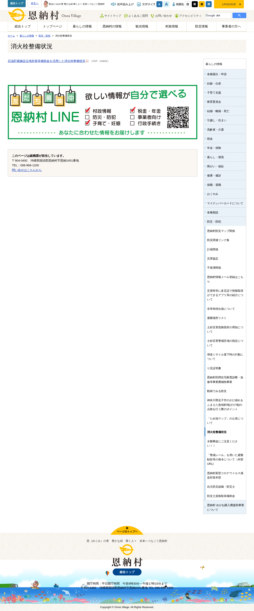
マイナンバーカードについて (225, 203)
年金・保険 (214, 147)
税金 (210, 138)
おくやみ (212, 194)
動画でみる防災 (217, 391)
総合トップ (16, 3)
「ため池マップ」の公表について (225, 420)
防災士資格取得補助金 (221, 496)
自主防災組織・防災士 (221, 486)
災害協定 (212, 258)
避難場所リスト (217, 318)
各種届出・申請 (217, 74)
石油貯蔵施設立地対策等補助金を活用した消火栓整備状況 (48, 61)
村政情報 (171, 26)
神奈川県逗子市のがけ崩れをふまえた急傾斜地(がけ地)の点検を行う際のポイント (225, 405)
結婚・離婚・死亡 (218, 111)
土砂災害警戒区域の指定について (225, 343)
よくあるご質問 (138, 15)
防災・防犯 (214, 221)
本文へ (35, 3)
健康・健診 (214, 175)
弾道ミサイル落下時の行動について (225, 356)
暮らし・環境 (215, 157)
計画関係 (212, 249)
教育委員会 (214, 101)
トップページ (52, 26)
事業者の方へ (231, 26)
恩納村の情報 (112, 26)
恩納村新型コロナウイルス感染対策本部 (225, 475)
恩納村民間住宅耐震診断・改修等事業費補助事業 (225, 379)
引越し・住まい (217, 120)
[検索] (218, 15)
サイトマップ (112, 15)
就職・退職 (214, 184)
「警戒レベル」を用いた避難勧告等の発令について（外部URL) (225, 459)
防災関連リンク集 (218, 240)
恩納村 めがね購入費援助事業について (225, 507)
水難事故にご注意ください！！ (222, 443)
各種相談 (212, 212)
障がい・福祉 (215, 166)
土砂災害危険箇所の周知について (225, 329)
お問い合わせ (163, 15)
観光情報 (142, 26)
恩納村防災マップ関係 (221, 230)
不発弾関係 (214, 267)
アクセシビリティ (190, 15)
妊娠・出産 (214, 83)
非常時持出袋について (221, 308)
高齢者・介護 (215, 129)
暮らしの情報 (82, 26)
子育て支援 (214, 92)
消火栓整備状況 (217, 432)
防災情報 (201, 26)
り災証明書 (214, 368)
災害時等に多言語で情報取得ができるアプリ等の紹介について (225, 295)
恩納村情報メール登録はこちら (225, 279)
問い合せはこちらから (27, 170)
